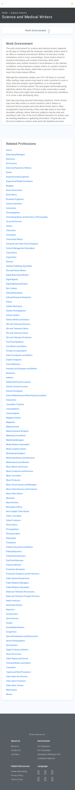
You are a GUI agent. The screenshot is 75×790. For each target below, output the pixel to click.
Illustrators (10, 373)
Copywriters (11, 257)
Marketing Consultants (15, 435)
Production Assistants (15, 569)
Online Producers (13, 520)
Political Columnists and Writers (19, 547)
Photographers (12, 529)
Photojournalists (13, 534)
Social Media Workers (15, 627)
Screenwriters (12, 614)
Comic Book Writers (14, 239)
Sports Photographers (15, 641)
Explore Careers (19, 13)
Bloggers (10, 186)
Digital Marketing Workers (17, 284)
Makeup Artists (12, 427)
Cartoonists (11, 208)
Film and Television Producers (18, 337)
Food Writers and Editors (16, 346)
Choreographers (13, 213)
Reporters (10, 609)
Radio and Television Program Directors (23, 596)
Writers (9, 694)
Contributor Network (46, 758)
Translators (11, 667)
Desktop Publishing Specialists (19, 266)
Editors (9, 302)
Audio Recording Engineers (17, 177)
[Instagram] (40, 779)
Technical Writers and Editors (18, 663)
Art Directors (11, 163)
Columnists (11, 230)
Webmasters (11, 690)
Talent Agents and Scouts (17, 658)
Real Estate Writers (14, 605)
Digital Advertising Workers (17, 275)
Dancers (9, 261)
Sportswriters (12, 645)
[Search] (72, 4)
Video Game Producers (16, 681)
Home (5, 13)
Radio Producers (13, 601)
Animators (10, 159)
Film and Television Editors (17, 328)
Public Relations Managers (17, 583)
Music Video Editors (14, 494)
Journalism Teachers (15, 404)
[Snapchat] (53, 779)
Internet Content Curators (17, 386)
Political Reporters (14, 551)
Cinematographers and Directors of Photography (27, 217)
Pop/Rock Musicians (14, 560)
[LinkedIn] (46, 772)
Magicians (10, 422)
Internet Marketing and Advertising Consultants (26, 395)
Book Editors (11, 195)
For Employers (44, 746)
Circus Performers (14, 221)
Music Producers (13, 480)
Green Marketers (13, 364)
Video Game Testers (14, 685)
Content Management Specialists (20, 248)
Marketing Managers (15, 440)
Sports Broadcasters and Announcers (22, 636)
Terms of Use (17, 779)
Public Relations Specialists (17, 587)
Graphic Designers (14, 360)
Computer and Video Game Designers (22, 244)
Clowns (9, 226)
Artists (9, 172)
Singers (9, 623)
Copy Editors (11, 253)
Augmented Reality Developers (19, 181)
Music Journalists (13, 476)
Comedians (11, 235)
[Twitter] (53, 772)
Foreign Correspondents (16, 351)
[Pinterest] (46, 779)
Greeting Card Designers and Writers (21, 369)
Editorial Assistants (14, 293)
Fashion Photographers (16, 311)
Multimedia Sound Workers (17, 462)
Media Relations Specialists (17, 444)
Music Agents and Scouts (17, 467)
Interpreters (11, 400)
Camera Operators (14, 204)
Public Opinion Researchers (17, 578)
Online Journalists (13, 516)
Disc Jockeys (11, 288)
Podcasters (11, 543)
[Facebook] (40, 772)
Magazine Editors (13, 418)
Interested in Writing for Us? (49, 754)
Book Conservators (14, 190)
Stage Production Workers (17, 650)
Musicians (10, 498)
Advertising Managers (15, 154)
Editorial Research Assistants (18, 297)
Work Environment (37, 30)
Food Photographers (15, 342)
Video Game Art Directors (17, 676)
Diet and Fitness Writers (16, 270)
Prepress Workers (13, 565)
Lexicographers (12, 409)
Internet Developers (14, 391)
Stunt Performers (13, 654)
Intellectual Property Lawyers (18, 382)
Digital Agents (12, 279)
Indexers (9, 377)
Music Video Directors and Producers (21, 489)
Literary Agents (12, 413)
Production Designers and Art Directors (22, 574)
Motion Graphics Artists (16, 449)
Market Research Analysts (17, 431)
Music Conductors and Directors (19, 471)
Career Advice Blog (19, 771)
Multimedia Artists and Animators (20, 458)
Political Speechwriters (16, 556)
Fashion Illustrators (14, 306)
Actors (9, 150)
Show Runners (12, 618)
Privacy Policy (17, 775)
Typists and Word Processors (18, 672)
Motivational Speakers (15, 453)
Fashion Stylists (12, 315)
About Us (15, 746)
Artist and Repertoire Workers (18, 168)
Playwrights (11, 538)
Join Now (15, 754)
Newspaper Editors (14, 507)
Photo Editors (12, 525)
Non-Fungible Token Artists (17, 511)
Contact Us (16, 750)
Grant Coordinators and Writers (19, 355)
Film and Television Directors (18, 324)
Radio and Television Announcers (20, 592)
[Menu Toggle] (2, 3)
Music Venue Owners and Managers (21, 485)
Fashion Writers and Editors (17, 320)
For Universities (44, 750)
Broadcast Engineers (15, 199)
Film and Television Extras (17, 333)
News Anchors (12, 502)
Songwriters (11, 632)
